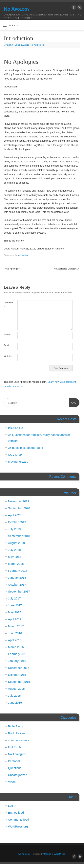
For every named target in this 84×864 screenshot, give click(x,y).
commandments (18, 740)
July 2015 (14, 695)
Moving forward (18, 461)
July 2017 (14, 598)
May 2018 (14, 556)
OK (72, 402)
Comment (7, 304)
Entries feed (16, 812)
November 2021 (18, 501)
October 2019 (17, 522)
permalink (23, 255)
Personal (14, 761)
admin (10, 45)
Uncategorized (17, 775)
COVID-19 (15, 454)
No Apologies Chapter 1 (66, 269)
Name (7, 336)
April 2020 (15, 515)
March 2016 (16, 647)
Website (7, 356)
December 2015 (18, 667)
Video (12, 781)
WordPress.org (18, 826)
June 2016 (15, 633)
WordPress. (60, 854)
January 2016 (17, 661)
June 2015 (15, 702)
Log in (12, 805)
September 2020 (19, 508)
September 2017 (19, 591)
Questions (15, 768)
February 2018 (18, 570)
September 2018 (19, 536)
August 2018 (16, 543)
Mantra (47, 854)
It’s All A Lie (15, 428)
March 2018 (16, 563)
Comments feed (18, 819)
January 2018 (17, 577)
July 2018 (14, 549)
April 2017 (15, 619)
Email (6, 347)
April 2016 (15, 640)
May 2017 (14, 612)
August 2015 (16, 688)
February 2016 (18, 654)
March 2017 (16, 626)
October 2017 (17, 584)
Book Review (17, 733)
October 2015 (17, 674)
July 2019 (14, 529)
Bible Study (15, 726)
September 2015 (19, 681)
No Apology (17, 9)
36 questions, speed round (25, 447)
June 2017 (15, 605)
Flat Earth (14, 747)
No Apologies (37, 45)
